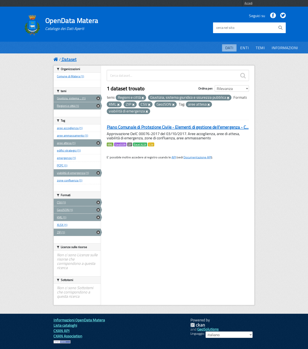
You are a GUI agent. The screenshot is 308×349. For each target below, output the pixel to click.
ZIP (129, 144)
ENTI (244, 48)
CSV (151, 144)
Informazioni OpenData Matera (79, 320)
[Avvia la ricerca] (280, 27)
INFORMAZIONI (285, 48)
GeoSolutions (208, 329)
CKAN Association (67, 336)
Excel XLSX (140, 144)
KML (110, 144)
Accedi (248, 3)
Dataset (69, 59)
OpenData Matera (71, 24)
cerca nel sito (225, 28)
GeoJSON (120, 144)
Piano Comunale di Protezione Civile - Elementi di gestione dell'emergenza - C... (178, 127)
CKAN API (61, 331)
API (174, 157)
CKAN (197, 325)
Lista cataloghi (65, 325)
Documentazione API (197, 157)
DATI (229, 48)
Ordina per (205, 88)
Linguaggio (197, 333)
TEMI (260, 48)
